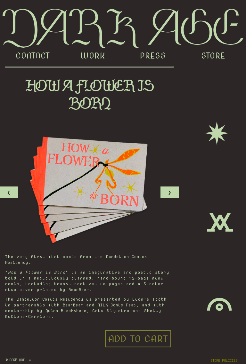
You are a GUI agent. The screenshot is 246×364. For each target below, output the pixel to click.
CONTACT (33, 55)
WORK (92, 55)
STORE (213, 55)
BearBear (79, 289)
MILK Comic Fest (117, 305)
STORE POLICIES (223, 360)
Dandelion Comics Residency (50, 299)
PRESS (153, 55)
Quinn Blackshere (65, 310)
